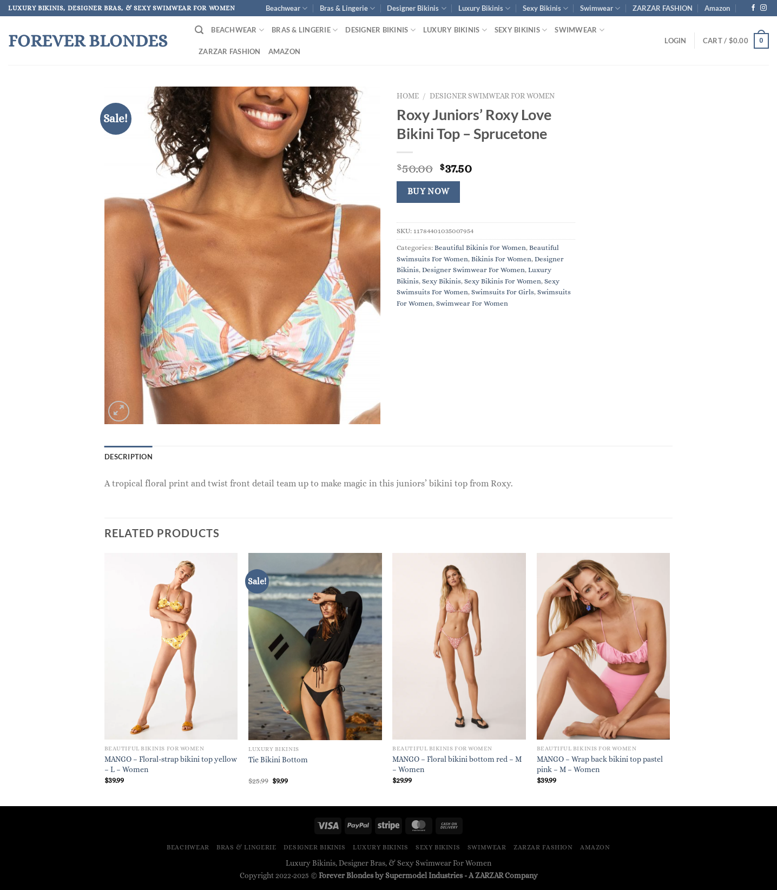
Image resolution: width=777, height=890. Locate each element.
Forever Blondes (87, 40)
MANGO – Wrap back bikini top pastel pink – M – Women (600, 764)
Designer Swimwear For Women (492, 96)
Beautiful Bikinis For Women (480, 247)
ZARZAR (489, 875)
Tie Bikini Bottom (278, 759)
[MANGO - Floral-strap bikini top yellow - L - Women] (171, 646)
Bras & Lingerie (347, 8)
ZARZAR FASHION (663, 8)
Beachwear (286, 8)
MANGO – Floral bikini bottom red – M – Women (457, 764)
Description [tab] (128, 456)
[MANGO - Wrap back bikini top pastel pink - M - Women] (603, 646)
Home (408, 96)
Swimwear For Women (472, 303)
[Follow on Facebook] (753, 8)
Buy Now (428, 191)
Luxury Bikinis (484, 8)
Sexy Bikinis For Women (502, 281)
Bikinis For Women (501, 259)
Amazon (717, 8)
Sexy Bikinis (545, 8)
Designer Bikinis (416, 8)
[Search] (199, 30)
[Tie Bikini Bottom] (315, 646)
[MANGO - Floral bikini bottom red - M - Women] (459, 646)
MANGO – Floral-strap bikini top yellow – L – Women (170, 764)
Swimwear (600, 8)
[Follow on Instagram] (763, 8)
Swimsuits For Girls (502, 292)
